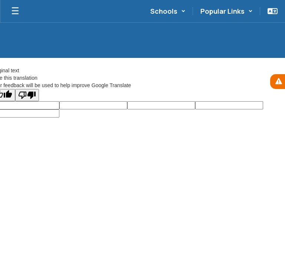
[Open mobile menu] (15, 11)
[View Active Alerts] (277, 81)
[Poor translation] (27, 95)
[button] (168, 11)
